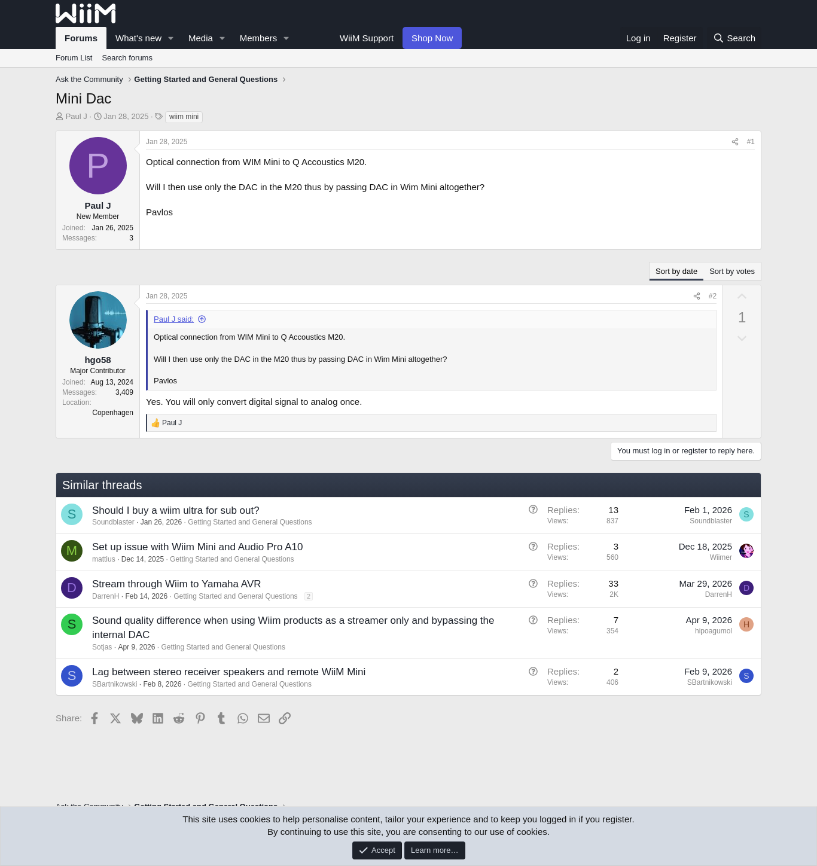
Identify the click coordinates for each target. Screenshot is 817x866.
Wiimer (721, 557)
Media (200, 38)
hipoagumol (713, 631)
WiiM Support (367, 38)
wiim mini (184, 116)
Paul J (76, 116)
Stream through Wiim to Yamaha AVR (176, 584)
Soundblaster (113, 522)
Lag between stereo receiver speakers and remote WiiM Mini (228, 672)
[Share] (735, 142)
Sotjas (102, 647)
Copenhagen (112, 412)
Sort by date (676, 271)
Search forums (127, 57)
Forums (81, 38)
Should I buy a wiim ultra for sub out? (176, 510)
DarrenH (105, 596)
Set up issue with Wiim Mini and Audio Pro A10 (197, 547)
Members (259, 38)
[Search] (734, 38)
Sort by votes (732, 271)
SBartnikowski (114, 684)
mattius (103, 559)
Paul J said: (174, 319)
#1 (751, 142)
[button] (171, 38)
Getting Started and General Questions (250, 522)
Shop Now (432, 38)
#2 (713, 296)
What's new (138, 38)
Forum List (74, 57)
